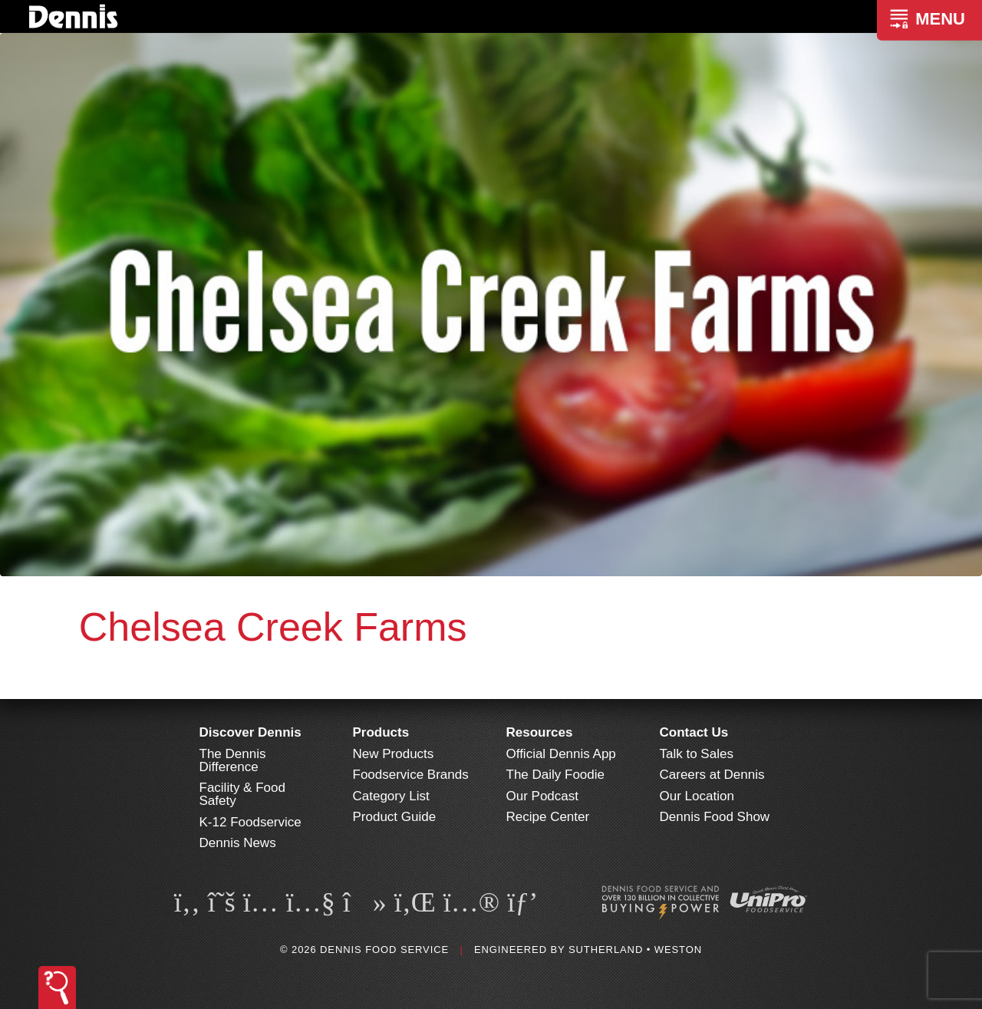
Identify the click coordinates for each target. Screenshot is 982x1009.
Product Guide (395, 817)
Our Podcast (542, 796)
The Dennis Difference (232, 760)
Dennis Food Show (715, 817)
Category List (391, 796)
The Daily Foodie (555, 774)
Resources (539, 732)
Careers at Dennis (712, 774)
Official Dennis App (561, 754)
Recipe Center (548, 817)
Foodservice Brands (411, 774)
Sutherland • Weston (635, 949)
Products (381, 732)
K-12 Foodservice (250, 822)
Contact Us (694, 732)
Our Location (697, 796)
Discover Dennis (250, 732)
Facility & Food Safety (242, 794)
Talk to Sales (696, 754)
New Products (393, 754)
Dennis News (237, 843)
